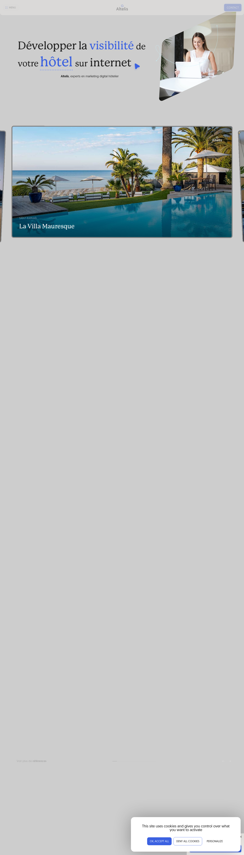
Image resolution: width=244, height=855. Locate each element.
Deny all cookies (187, 841)
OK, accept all (159, 841)
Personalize (215, 841)
